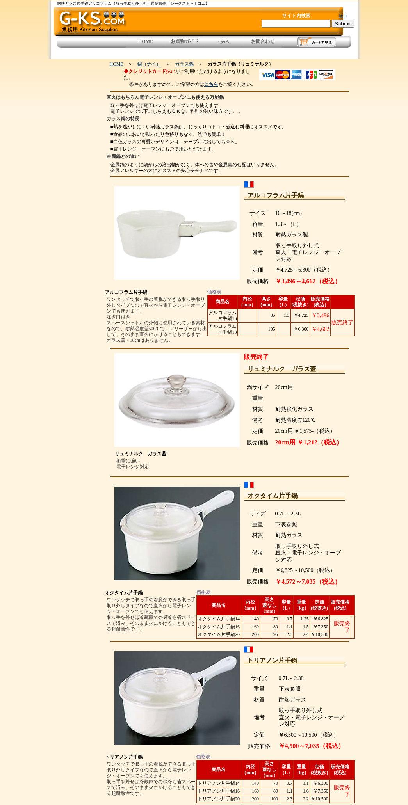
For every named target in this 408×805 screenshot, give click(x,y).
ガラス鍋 (184, 64)
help (343, 15)
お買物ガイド (185, 41)
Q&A (223, 41)
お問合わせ (262, 41)
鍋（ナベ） (149, 64)
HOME (145, 41)
